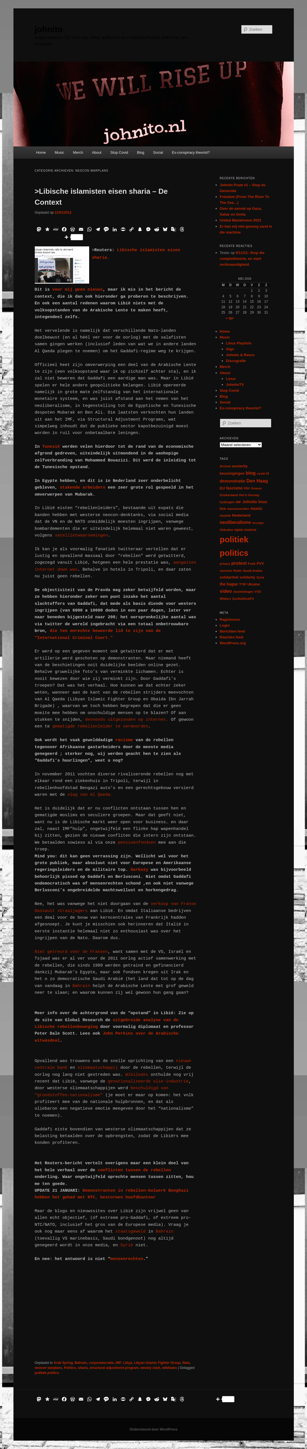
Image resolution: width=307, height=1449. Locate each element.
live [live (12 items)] (223, 509)
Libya (127, 1363)
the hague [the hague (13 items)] (229, 584)
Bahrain (80, 986)
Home (41, 152)
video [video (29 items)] (226, 591)
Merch (78, 152)
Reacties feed (231, 637)
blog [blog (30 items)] (251, 473)
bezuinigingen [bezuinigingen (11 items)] (232, 473)
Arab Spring (63, 1363)
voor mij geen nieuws (77, 289)
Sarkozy (141, 869)
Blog (140, 152)
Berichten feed (232, 631)
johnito (49, 29)
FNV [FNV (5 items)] (247, 488)
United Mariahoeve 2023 (240, 220)
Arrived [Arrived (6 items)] (225, 466)
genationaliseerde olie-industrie (147, 1081)
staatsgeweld (130, 1231)
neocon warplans (48, 1368)
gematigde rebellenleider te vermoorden (100, 726)
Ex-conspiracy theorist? (191, 152)
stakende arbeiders (82, 487)
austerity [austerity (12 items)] (240, 466)
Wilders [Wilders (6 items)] (225, 598)
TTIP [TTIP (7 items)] (242, 584)
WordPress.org (233, 643)
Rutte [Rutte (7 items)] (237, 570)
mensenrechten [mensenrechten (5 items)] (238, 508)
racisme (126, 740)
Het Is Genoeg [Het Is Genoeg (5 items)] (249, 495)
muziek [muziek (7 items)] (225, 515)
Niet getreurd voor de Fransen (71, 951)
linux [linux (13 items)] (262, 502)
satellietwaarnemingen (81, 535)
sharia (83, 1368)
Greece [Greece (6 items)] (256, 488)
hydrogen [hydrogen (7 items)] (227, 502)
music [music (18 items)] (256, 508)
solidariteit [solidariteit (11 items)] (229, 577)
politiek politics (47, 1373)
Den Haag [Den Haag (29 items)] (257, 481)
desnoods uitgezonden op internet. (125, 719)
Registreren (230, 619)
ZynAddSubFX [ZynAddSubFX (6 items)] (243, 598)
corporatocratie (101, 1363)
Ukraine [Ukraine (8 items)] (253, 584)
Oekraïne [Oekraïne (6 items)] (226, 529)
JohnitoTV (235, 384)
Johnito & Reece (240, 355)
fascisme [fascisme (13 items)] (234, 488)
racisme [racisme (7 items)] (226, 570)
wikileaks (169, 1368)
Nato (186, 1363)
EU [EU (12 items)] (222, 488)
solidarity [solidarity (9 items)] (247, 577)
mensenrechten (126, 1259)
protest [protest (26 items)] (239, 563)
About (96, 152)
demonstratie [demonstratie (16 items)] (232, 481)
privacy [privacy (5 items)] (225, 563)
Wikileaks (138, 1074)
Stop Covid (119, 152)
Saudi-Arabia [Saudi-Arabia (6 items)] (252, 570)
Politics (70, 1368)
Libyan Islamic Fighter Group (157, 1363)
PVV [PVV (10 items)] (260, 563)
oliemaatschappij (99, 1067)
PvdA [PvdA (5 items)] (251, 563)
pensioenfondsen (136, 842)
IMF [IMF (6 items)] (238, 502)
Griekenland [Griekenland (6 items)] (229, 495)
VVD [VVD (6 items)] (258, 591)
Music (59, 152)
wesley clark (150, 1368)
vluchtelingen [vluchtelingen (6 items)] (243, 591)
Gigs (230, 349)
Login (225, 625)
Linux (231, 379)
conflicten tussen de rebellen (134, 1170)
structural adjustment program (114, 1368)
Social (158, 152)
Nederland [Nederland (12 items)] (241, 515)
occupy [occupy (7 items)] (258, 522)
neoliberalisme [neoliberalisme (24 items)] (235, 522)
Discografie (236, 361)
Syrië (125, 1245)
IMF (118, 1363)
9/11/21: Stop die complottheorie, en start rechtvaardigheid (242, 259)
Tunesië (51, 446)
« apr (230, 318)
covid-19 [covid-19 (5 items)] (263, 473)
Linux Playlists (238, 343)
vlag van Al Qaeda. (90, 794)
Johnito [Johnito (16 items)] (249, 502)
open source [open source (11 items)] (245, 530)
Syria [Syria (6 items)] (260, 577)
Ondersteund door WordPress (153, 1429)
